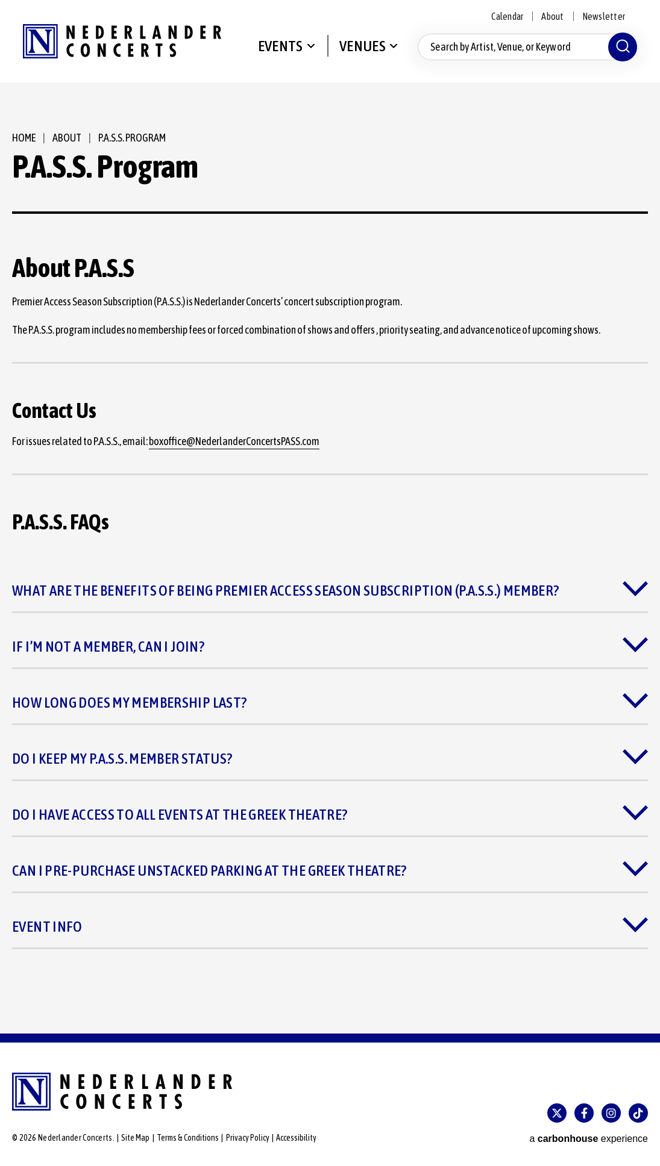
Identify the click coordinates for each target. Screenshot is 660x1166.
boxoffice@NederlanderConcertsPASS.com (234, 441)
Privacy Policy (247, 1138)
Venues (362, 45)
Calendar (507, 16)
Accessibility (296, 1138)
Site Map (135, 1138)
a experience (588, 1138)
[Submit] (622, 47)
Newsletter (603, 16)
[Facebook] (584, 1113)
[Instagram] (611, 1113)
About (552, 16)
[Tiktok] (638, 1113)
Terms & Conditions (188, 1138)
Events (280, 45)
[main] (330, 558)
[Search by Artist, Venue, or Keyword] (527, 47)
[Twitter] (557, 1113)
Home (24, 137)
